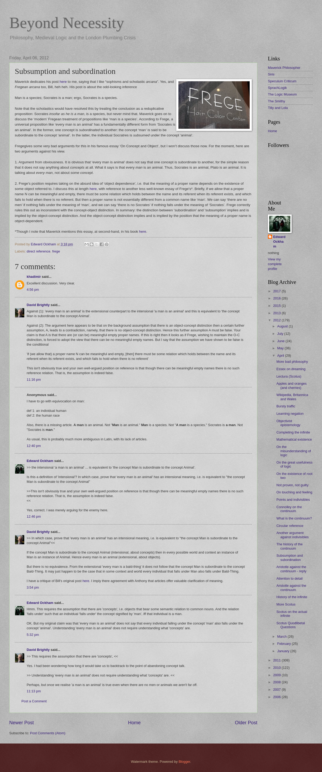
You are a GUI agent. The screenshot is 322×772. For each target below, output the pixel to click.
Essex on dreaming (290, 369)
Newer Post (21, 722)
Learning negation (290, 414)
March (282, 636)
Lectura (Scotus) (288, 376)
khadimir (34, 277)
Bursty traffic (285, 406)
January (283, 651)
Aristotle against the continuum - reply (291, 569)
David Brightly (38, 305)
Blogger (184, 762)
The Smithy (276, 101)
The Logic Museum (282, 94)
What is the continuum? (294, 518)
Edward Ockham (40, 461)
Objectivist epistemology (288, 423)
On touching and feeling (294, 492)
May (281, 348)
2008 (277, 682)
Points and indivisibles (293, 500)
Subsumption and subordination (289, 557)
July (280, 334)
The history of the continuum (289, 546)
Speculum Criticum (282, 81)
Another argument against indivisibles (292, 535)
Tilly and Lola (278, 108)
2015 (277, 306)
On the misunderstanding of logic (293, 451)
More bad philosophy (292, 362)
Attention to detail (289, 578)
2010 (277, 668)
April (281, 356)
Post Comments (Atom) (47, 733)
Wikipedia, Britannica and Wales (292, 397)
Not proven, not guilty (292, 485)
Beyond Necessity (66, 22)
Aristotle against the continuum (291, 588)
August (283, 326)
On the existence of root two (294, 476)
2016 (277, 298)
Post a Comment (34, 701)
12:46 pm (34, 516)
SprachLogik (277, 88)
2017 (277, 291)
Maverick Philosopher (284, 68)
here (63, 82)
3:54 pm (33, 587)
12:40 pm (34, 446)
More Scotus (285, 604)
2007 (277, 690)
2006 (277, 697)
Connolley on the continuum (289, 509)
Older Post (246, 722)
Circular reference (289, 526)
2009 (277, 675)
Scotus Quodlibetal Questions (290, 625)
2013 (277, 313)
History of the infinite (291, 597)
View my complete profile (275, 264)
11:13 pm (34, 691)
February (284, 644)
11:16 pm (34, 380)
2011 (277, 660)
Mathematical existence (294, 439)
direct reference (38, 251)
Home (134, 722)
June (281, 341)
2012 (277, 320)
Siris (271, 74)
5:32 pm (33, 635)
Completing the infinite (293, 432)
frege (56, 251)
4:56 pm (33, 290)
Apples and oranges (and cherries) (291, 385)
